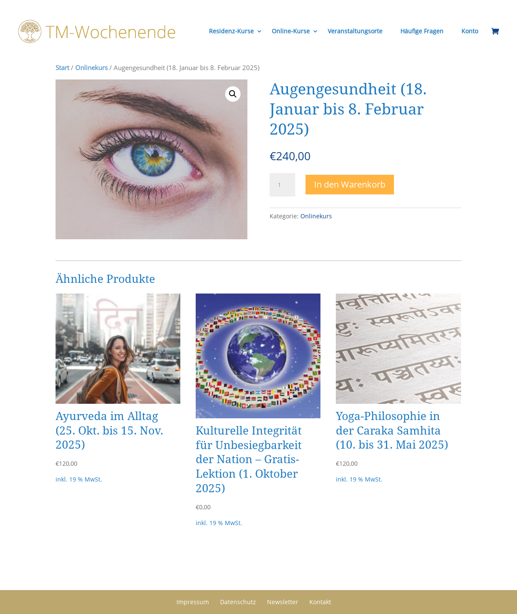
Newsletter (282, 602)
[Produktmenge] (282, 185)
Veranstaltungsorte (355, 31)
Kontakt (320, 602)
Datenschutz (238, 602)
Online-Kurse (291, 31)
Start (62, 67)
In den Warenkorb (349, 184)
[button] (233, 94)
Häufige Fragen (422, 31)
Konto (469, 31)
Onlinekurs (91, 67)
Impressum (192, 602)
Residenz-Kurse (231, 31)
